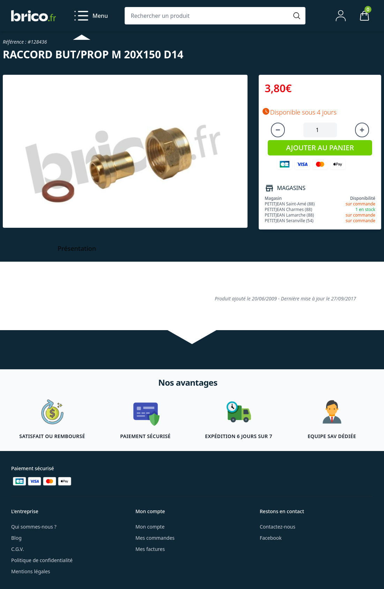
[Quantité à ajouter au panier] (320, 130)
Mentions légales (30, 571)
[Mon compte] (340, 16)
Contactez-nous (277, 526)
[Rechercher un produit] (208, 16)
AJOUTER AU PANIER (320, 147)
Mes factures (150, 549)
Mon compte (149, 526)
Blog (16, 538)
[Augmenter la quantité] (362, 130)
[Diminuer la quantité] (278, 130)
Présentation (77, 248)
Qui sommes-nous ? (34, 526)
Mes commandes (155, 538)
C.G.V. (17, 549)
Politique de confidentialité (42, 560)
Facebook (271, 538)
